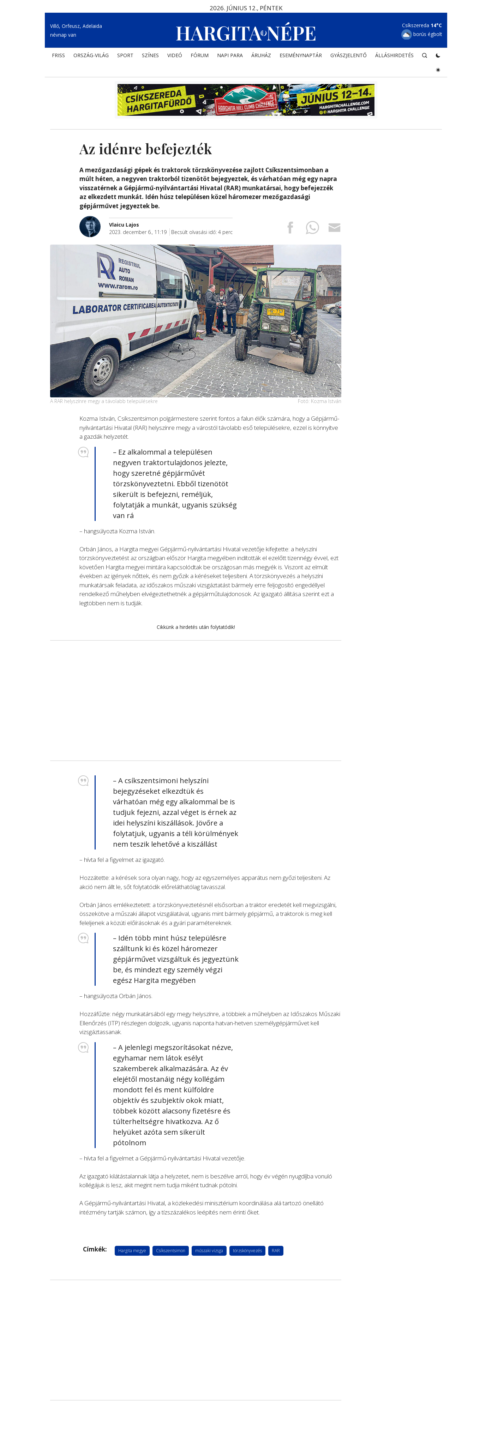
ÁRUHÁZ (261, 55)
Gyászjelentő (348, 55)
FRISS (58, 55)
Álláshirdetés (394, 55)
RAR (276, 1251)
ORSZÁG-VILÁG (91, 55)
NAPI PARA (230, 55)
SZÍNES (150, 55)
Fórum (200, 55)
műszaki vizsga (209, 1251)
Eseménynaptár (301, 55)
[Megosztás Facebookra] (290, 230)
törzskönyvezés (247, 1251)
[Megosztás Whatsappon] (312, 230)
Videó (174, 55)
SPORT (125, 55)
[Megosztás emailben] (334, 230)
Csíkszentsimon (170, 1251)
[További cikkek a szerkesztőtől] (94, 219)
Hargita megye (132, 1251)
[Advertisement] (195, 700)
